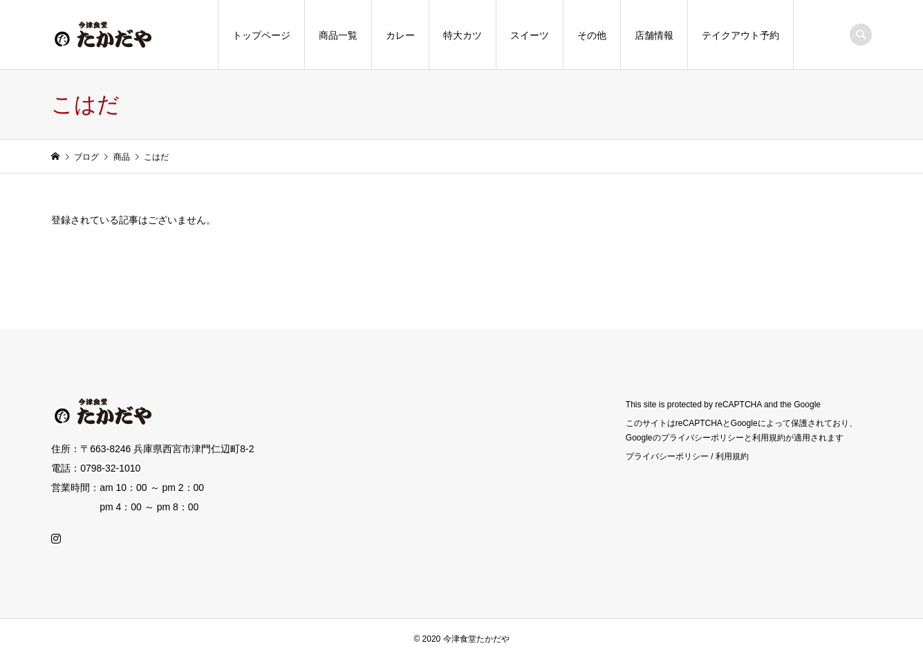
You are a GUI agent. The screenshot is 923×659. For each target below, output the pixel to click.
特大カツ (462, 35)
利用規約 (732, 456)
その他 (591, 35)
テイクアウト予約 (740, 35)
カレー (400, 35)
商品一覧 (338, 35)
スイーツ (529, 35)
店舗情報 (654, 35)
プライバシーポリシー (667, 456)
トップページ (261, 35)
